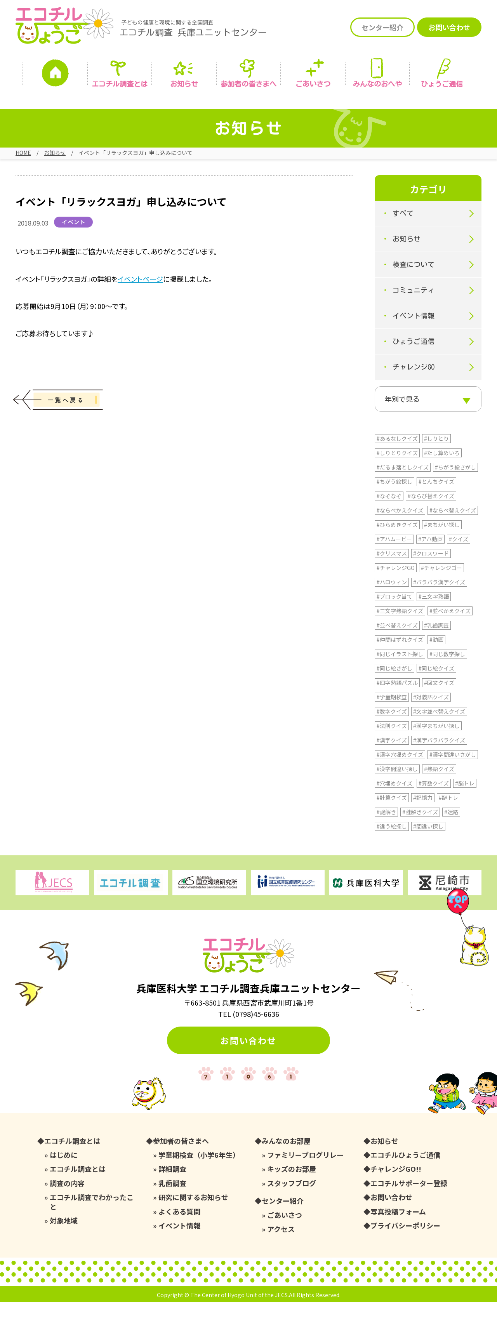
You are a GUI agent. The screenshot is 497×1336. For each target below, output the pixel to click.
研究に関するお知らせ (193, 1231)
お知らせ (184, 83)
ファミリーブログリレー (305, 1189)
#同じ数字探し (447, 688)
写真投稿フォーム (398, 1245)
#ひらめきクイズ (397, 559)
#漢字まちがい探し (436, 760)
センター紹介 (382, 27)
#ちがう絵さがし (455, 501)
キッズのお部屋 (291, 1203)
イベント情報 (413, 324)
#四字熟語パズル (397, 717)
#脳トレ (464, 817)
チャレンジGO (413, 375)
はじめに (64, 1189)
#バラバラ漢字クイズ (439, 616)
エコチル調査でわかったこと (92, 1236)
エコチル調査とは (120, 83)
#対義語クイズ (431, 731)
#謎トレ (448, 832)
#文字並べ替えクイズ (439, 745)
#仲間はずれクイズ (400, 674)
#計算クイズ (392, 832)
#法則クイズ (392, 760)
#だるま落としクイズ (403, 501)
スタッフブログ (291, 1217)
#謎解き (386, 846)
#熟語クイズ (439, 803)
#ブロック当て (394, 630)
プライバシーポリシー (405, 1259)
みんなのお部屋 (286, 1175)
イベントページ (140, 287)
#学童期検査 (392, 731)
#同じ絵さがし (394, 702)
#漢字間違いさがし (452, 788)
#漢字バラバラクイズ (439, 774)
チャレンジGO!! (395, 1203)
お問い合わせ (449, 27)
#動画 (436, 674)
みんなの (377, 83)
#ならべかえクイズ (400, 544)
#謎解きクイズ (420, 846)
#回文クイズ (439, 717)
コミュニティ (413, 298)
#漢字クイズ (392, 774)
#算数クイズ (434, 817)
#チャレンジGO (396, 602)
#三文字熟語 (434, 630)
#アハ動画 (430, 573)
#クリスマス (392, 587)
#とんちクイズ (436, 515)
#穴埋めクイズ (394, 817)
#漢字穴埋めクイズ (400, 788)
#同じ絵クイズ (436, 702)
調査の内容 (67, 1217)
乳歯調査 (172, 1217)
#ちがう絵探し (394, 515)
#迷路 (451, 846)
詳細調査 (172, 1203)
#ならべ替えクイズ (452, 544)
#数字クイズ (392, 745)
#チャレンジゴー (441, 602)
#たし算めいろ (442, 487)
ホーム (55, 74)
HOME (23, 152)
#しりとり (436, 472)
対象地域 (64, 1254)
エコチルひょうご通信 (405, 1189)
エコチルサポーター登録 (408, 1217)
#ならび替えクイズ (431, 530)
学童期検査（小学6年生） (199, 1189)
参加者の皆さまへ (248, 83)
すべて (403, 222)
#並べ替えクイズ (397, 659)
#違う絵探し (392, 860)
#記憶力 (423, 832)
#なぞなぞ (389, 530)
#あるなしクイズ (397, 472)
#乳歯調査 (436, 659)
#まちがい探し (442, 559)
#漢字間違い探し (397, 803)
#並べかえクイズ (450, 645)
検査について (413, 273)
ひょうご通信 (442, 83)
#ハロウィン (392, 616)
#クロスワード (431, 587)
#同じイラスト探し (400, 688)
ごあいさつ (284, 1249)
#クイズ (458, 573)
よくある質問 (179, 1245)
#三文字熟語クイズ (400, 645)
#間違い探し (428, 860)
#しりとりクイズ (397, 487)
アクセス (281, 1263)
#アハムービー (394, 573)
